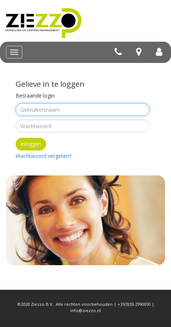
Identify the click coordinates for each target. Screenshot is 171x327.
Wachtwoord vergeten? (43, 155)
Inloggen (30, 143)
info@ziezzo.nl (85, 310)
